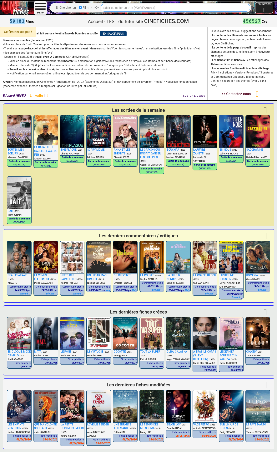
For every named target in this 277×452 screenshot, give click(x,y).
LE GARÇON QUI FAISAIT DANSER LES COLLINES (150, 153)
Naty (108, 290)
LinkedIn (37, 95)
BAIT (10, 211)
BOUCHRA (173, 149)
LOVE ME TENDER (98, 424)
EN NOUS (225, 149)
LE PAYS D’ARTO (256, 424)
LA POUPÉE (147, 275)
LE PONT (66, 351)
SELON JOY (174, 424)
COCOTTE (120, 351)
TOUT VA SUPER (150, 351)
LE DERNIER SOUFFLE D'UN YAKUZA (228, 355)
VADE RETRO (201, 424)
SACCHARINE (254, 149)
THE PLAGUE (69, 149)
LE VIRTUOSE (95, 351)
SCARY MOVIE (95, 149)
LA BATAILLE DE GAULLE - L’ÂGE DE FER (45, 151)
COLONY (251, 351)
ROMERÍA (252, 275)
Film (84, 7)
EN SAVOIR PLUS (113, 33)
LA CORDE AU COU (204, 275)
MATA (38, 351)
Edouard (24, 293)
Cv (95, 7)
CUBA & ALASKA (177, 351)
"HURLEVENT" (122, 275)
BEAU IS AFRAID (18, 275)
